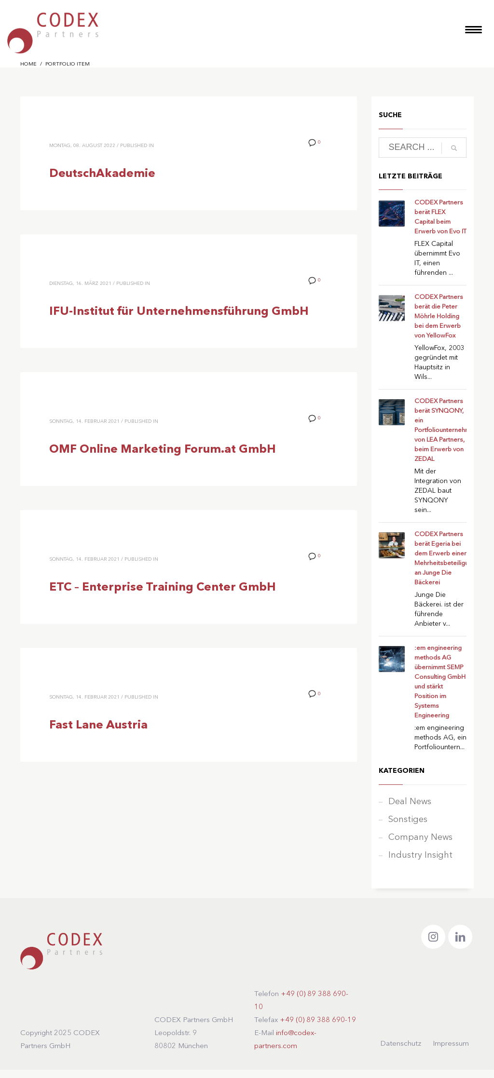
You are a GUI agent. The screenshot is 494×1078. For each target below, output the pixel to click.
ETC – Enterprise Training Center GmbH (162, 587)
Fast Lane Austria (98, 725)
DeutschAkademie (102, 174)
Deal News (409, 801)
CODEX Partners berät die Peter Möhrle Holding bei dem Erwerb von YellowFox (438, 316)
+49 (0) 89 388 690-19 (318, 1020)
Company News (420, 837)
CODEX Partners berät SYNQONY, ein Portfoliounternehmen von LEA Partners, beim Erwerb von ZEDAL (446, 430)
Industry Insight (420, 855)
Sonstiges (407, 819)
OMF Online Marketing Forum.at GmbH (162, 450)
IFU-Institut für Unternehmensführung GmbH (179, 312)
